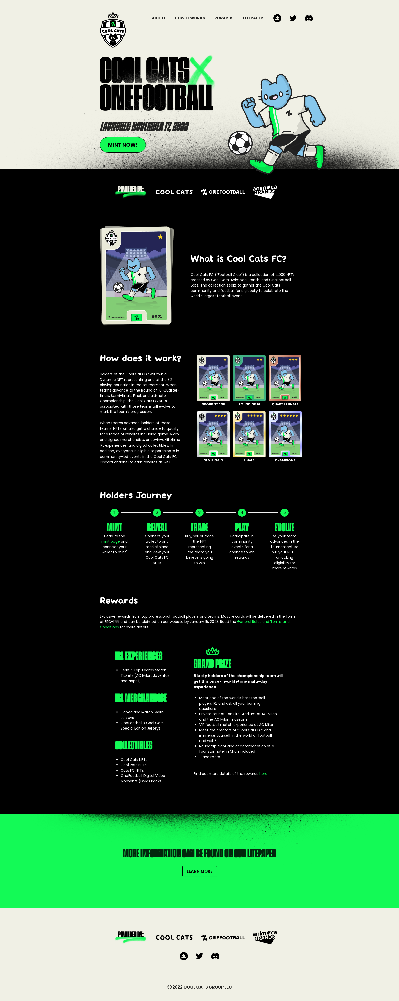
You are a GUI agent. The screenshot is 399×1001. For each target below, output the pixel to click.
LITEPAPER (253, 18)
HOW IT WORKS (190, 18)
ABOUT (159, 18)
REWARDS (224, 18)
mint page (110, 541)
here (263, 773)
